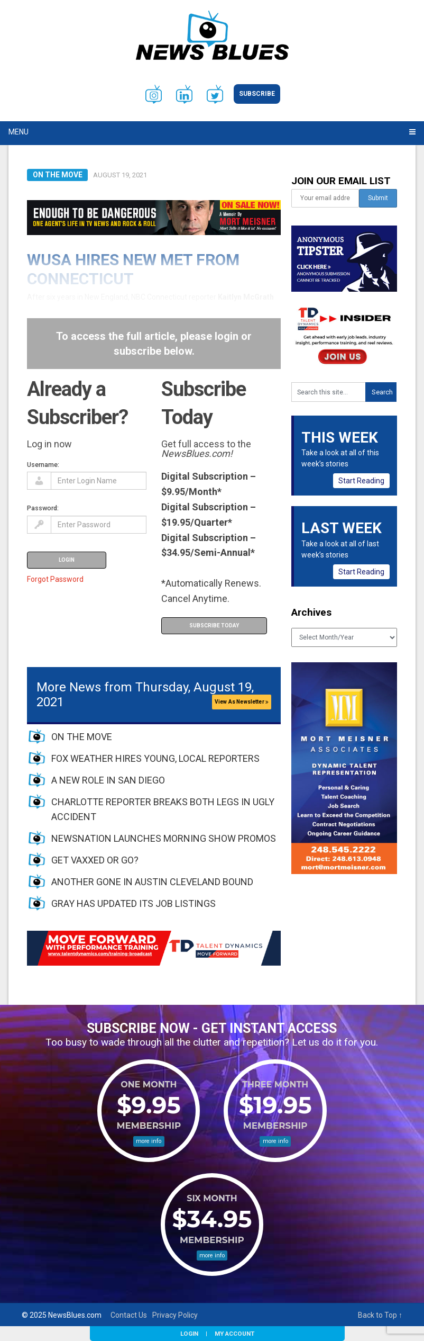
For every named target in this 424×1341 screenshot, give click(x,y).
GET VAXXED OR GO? (95, 860)
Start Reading (361, 480)
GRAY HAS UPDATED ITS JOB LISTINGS (133, 903)
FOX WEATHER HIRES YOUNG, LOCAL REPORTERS (155, 758)
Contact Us (128, 1315)
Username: (43, 465)
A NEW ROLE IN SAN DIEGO (108, 780)
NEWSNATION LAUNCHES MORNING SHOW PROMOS (163, 838)
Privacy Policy (175, 1315)
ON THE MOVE (81, 736)
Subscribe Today (214, 625)
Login (189, 1333)
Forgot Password (55, 579)
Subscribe (257, 93)
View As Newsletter (242, 702)
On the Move (57, 174)
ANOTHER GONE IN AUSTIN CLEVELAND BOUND (152, 881)
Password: (43, 508)
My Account (234, 1333)
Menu (18, 132)
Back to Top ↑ (380, 1315)
